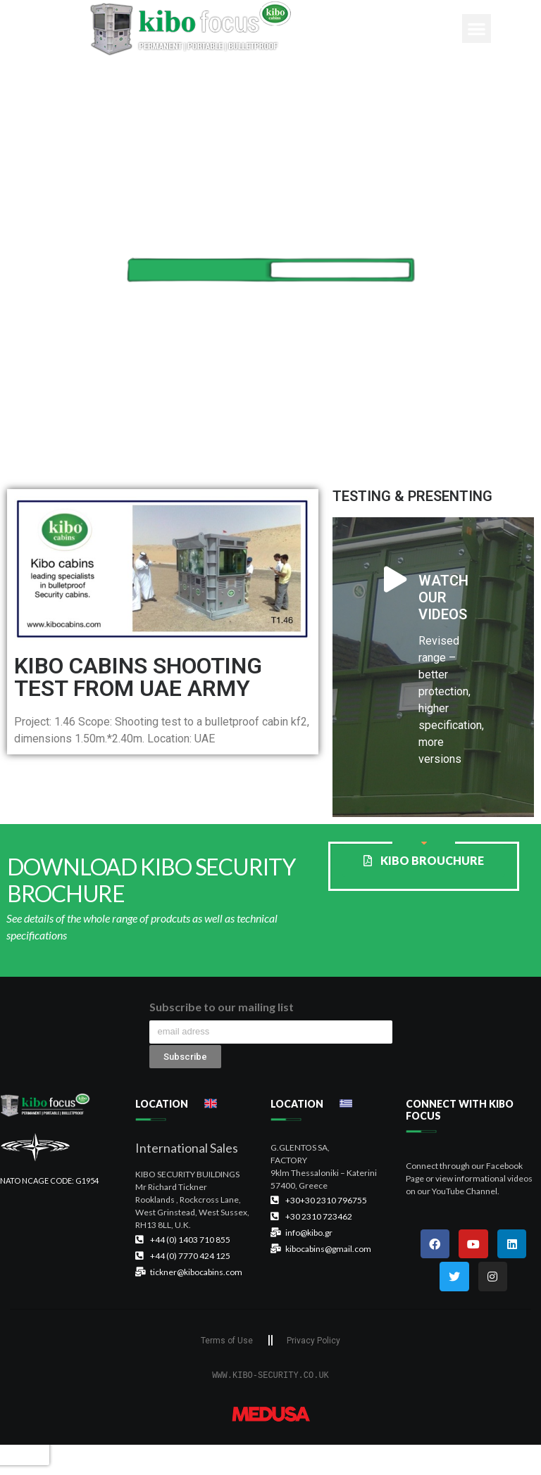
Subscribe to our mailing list (221, 1007)
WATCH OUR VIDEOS (443, 597)
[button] (476, 28)
